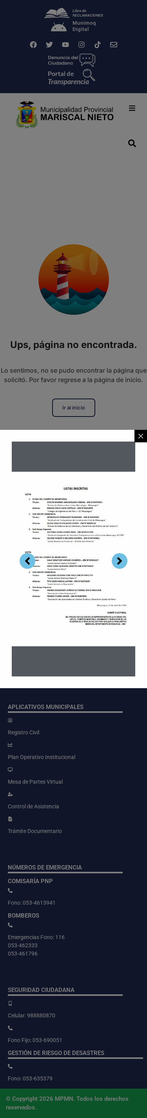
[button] (132, 108)
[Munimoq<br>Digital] (59, 28)
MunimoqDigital (84, 26)
